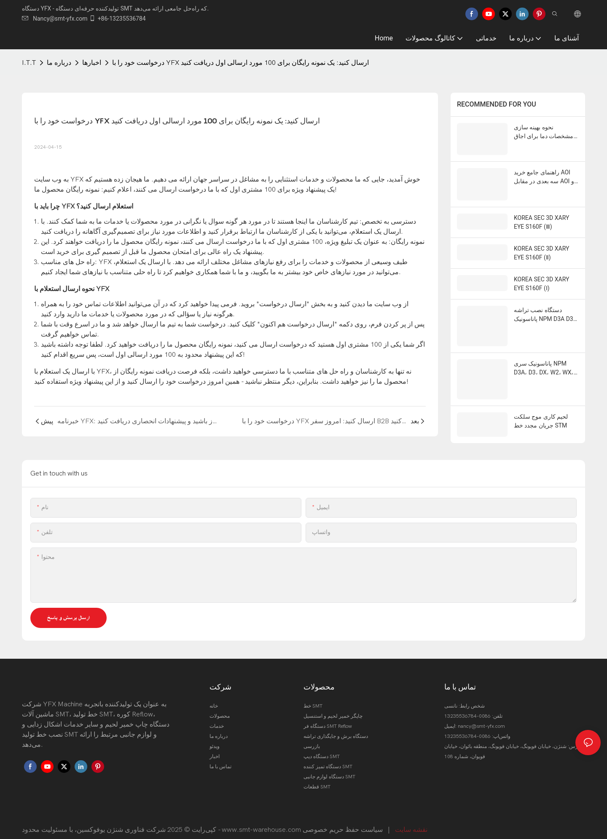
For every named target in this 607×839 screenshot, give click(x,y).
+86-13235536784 (117, 18)
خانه (213, 700)
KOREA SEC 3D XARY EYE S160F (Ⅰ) (541, 272)
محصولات (219, 710)
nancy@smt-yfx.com (481, 720)
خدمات (216, 720)
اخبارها (91, 63)
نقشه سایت (411, 823)
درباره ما (59, 63)
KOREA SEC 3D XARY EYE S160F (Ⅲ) (541, 211)
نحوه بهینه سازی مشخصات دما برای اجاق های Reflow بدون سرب (543, 132)
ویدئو (214, 740)
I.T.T (29, 63)
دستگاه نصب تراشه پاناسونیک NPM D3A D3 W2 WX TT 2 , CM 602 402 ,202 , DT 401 (543, 303)
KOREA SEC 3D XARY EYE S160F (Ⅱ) (541, 241)
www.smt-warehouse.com (261, 823)
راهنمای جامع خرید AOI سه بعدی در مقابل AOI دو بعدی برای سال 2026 (545, 168)
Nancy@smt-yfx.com (55, 18)
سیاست (372, 823)
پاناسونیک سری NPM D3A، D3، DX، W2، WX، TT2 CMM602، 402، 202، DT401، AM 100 (543, 347)
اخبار (214, 750)
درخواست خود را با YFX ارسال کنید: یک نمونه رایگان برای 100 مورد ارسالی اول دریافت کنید (240, 63)
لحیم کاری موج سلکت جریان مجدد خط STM (541, 397)
